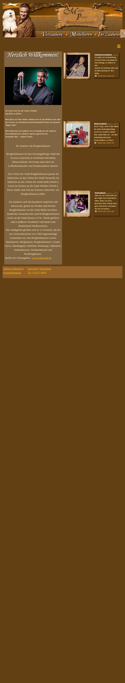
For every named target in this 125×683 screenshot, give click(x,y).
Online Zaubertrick (13, 268)
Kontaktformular (12, 272)
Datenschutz (45, 268)
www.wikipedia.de (42, 257)
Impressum (33, 268)
